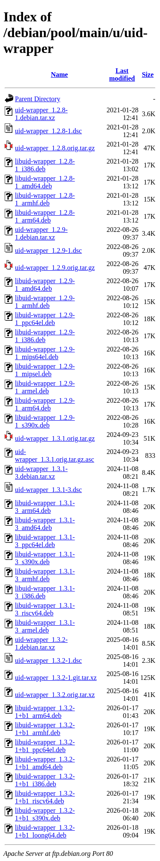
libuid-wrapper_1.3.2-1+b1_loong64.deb (45, 831)
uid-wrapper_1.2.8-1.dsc (48, 131)
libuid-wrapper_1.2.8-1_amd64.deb (45, 182)
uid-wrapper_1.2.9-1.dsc (48, 250)
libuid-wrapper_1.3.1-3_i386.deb (45, 592)
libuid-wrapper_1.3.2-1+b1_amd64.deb (45, 763)
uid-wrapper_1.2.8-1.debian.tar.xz (41, 113)
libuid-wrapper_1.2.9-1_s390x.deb (45, 421)
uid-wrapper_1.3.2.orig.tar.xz (55, 694)
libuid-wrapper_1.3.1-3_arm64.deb (45, 506)
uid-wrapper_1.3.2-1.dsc (48, 660)
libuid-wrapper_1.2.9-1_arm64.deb (45, 404)
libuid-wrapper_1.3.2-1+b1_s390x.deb (45, 814)
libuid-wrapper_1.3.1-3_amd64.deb (45, 523)
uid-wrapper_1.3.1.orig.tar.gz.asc (54, 455)
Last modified (122, 74)
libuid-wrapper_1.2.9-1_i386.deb (45, 335)
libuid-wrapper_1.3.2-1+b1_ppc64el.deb (45, 745)
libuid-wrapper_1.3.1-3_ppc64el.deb (45, 540)
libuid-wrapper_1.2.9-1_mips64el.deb (45, 353)
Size (148, 74)
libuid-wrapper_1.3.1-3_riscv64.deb (45, 609)
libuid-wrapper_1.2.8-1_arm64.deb (45, 216)
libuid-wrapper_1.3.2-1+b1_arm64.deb (45, 711)
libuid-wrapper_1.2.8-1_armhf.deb (45, 199)
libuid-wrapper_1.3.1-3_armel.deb (45, 626)
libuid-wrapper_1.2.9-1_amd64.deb (45, 284)
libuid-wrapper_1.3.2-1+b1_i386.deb (45, 780)
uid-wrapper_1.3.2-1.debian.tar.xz (41, 643)
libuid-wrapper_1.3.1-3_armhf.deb (45, 575)
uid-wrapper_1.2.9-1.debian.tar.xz (41, 233)
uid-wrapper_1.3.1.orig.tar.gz (55, 438)
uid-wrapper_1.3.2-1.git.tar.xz (56, 677)
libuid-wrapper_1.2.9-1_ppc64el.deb (45, 318)
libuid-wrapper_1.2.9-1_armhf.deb (45, 301)
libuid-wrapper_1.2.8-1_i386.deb (45, 165)
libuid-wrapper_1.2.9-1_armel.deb (45, 387)
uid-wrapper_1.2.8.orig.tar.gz (55, 148)
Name (59, 74)
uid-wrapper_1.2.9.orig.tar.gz (55, 267)
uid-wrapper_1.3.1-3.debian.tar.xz (41, 472)
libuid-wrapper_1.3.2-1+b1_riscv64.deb (45, 797)
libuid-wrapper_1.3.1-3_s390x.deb (45, 558)
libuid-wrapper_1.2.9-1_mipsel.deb (45, 370)
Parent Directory (37, 98)
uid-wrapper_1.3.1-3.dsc (48, 489)
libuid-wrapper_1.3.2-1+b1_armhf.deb (45, 728)
